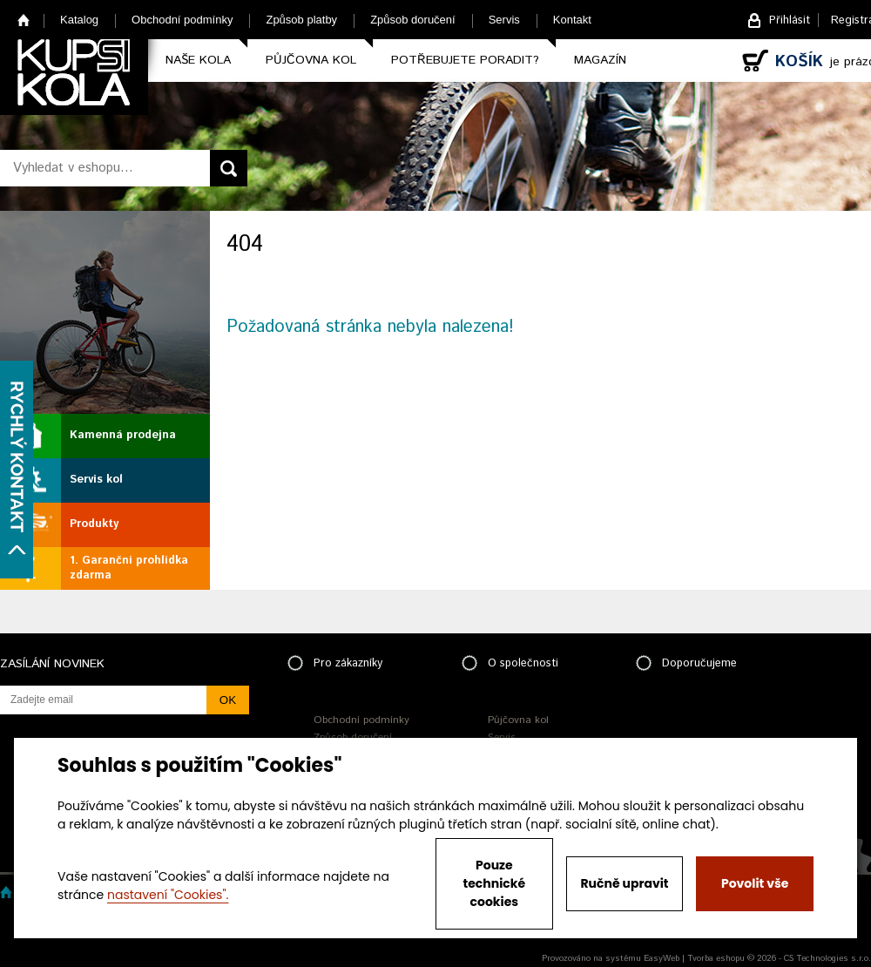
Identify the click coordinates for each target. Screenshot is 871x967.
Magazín (600, 60)
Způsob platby (301, 19)
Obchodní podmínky (182, 19)
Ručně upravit (624, 883)
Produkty (94, 524)
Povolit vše (754, 883)
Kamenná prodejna (123, 435)
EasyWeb (661, 958)
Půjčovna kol (311, 60)
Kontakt (572, 19)
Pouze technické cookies (494, 883)
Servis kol (96, 479)
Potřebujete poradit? (465, 60)
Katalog (79, 19)
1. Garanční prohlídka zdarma (129, 568)
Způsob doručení (413, 19)
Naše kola (198, 60)
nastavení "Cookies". (167, 894)
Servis (504, 19)
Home (24, 19)
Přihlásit (789, 20)
